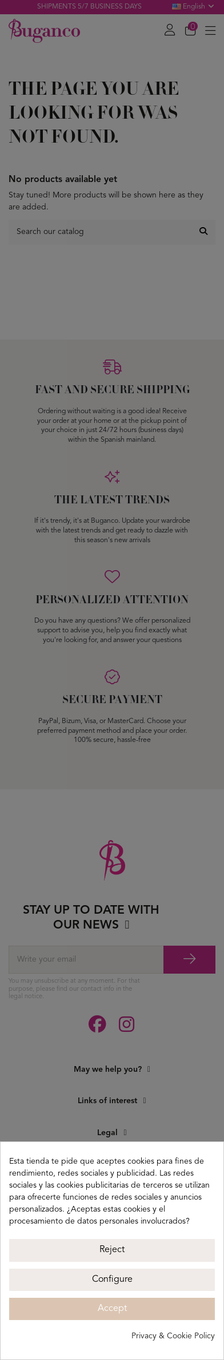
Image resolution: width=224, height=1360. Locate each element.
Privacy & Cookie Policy (173, 1336)
